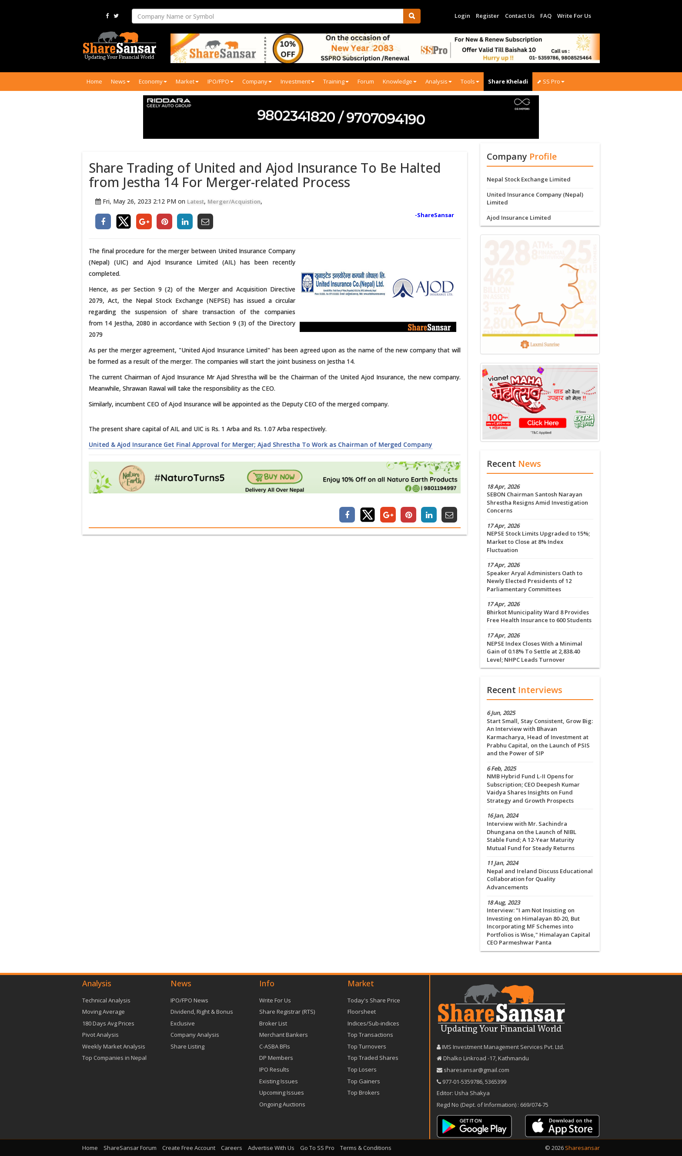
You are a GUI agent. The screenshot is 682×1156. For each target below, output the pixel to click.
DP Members (276, 1058)
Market (187, 81)
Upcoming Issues (281, 1092)
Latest (195, 201)
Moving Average (103, 1011)
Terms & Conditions (365, 1148)
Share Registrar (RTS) (287, 1011)
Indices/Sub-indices (373, 1023)
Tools (470, 81)
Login (462, 16)
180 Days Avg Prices (108, 1023)
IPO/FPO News (189, 1000)
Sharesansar (582, 1148)
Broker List (273, 1023)
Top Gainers (364, 1081)
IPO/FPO (220, 81)
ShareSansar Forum (130, 1148)
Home (94, 81)
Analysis (438, 81)
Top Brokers (364, 1092)
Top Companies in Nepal (114, 1058)
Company (257, 81)
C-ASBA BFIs (274, 1046)
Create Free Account (188, 1148)
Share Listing (187, 1046)
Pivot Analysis (100, 1035)
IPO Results (274, 1069)
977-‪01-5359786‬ (462, 1082)
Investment (297, 81)
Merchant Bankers (283, 1035)
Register (487, 16)
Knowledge (400, 81)
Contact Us (520, 16)
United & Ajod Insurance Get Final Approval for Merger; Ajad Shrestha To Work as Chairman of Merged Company (260, 444)
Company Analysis (194, 1035)
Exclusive (182, 1023)
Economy (153, 81)
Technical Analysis (106, 1000)
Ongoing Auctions (282, 1104)
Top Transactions (370, 1035)
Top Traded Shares (373, 1058)
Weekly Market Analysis (113, 1046)
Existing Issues (278, 1081)
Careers (231, 1148)
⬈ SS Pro (551, 81)
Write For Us (574, 16)
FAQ (546, 16)
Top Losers (362, 1069)
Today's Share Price (374, 1000)
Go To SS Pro (317, 1148)
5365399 (495, 1082)
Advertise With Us (271, 1148)
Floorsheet (362, 1011)
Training (336, 81)
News (120, 81)
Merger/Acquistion (234, 201)
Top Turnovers (367, 1046)
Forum (366, 81)
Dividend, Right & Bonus (201, 1011)
